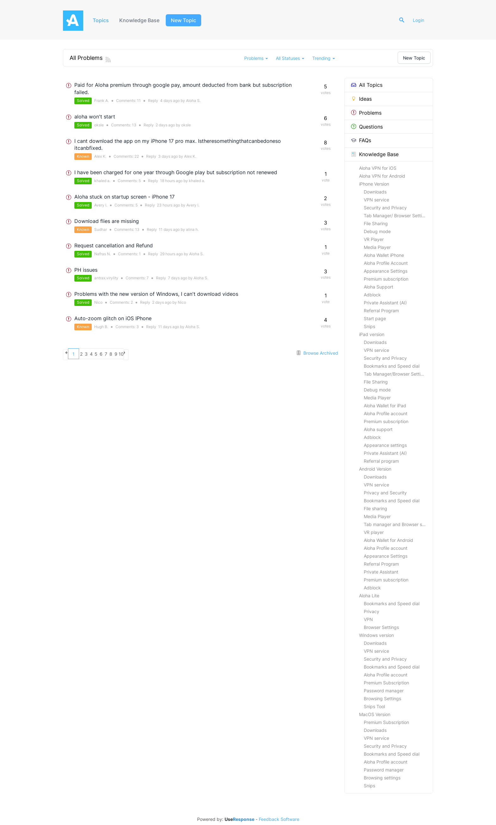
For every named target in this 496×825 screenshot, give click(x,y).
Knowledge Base (142, 20)
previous (68, 353)
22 (136, 156)
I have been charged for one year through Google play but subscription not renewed (175, 172)
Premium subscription (386, 279)
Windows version (376, 635)
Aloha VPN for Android (382, 176)
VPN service (376, 199)
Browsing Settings (382, 698)
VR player (374, 532)
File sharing (375, 508)
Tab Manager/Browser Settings (396, 374)
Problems (366, 113)
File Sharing (376, 223)
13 (134, 125)
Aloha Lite (369, 595)
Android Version (375, 469)
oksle (99, 125)
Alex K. (100, 156)
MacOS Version (374, 714)
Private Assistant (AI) (385, 302)
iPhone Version (374, 184)
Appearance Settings (385, 271)
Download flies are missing (106, 221)
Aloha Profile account (385, 413)
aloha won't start (94, 116)
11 (139, 100)
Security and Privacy (385, 207)
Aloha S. (193, 100)
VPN (368, 619)
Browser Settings (381, 627)
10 (179, 354)
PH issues (85, 270)
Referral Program (381, 310)
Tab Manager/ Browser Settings (396, 215)
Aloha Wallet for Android (388, 540)
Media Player (377, 247)
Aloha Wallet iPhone (384, 255)
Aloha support (378, 429)
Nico (98, 302)
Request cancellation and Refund (113, 245)
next (190, 353)
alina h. (192, 229)
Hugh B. (101, 326)
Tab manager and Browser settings (398, 524)
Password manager (384, 690)
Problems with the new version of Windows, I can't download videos (156, 294)
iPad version (371, 334)
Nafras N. (102, 253)
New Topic (187, 20)
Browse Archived (317, 353)
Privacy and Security (385, 492)
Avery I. (100, 205)
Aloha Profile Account (386, 263)
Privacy (371, 611)
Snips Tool (374, 706)
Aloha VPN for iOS (377, 168)
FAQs (361, 140)
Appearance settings (385, 445)
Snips (369, 326)
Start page (375, 318)
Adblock (372, 294)
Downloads (375, 191)
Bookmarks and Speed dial (391, 366)
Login (421, 20)
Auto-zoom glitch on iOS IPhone (113, 318)
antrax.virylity (106, 278)
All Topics (366, 85)
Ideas (361, 99)
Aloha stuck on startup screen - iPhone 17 (124, 197)
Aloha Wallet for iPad (385, 405)
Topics (102, 20)
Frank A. (101, 100)
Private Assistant (381, 571)
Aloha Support (378, 286)
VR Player (374, 239)
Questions (367, 127)
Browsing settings (382, 777)
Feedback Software (279, 819)
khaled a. (102, 180)
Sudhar (100, 229)
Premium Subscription (386, 682)
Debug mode (377, 231)
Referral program (381, 461)
